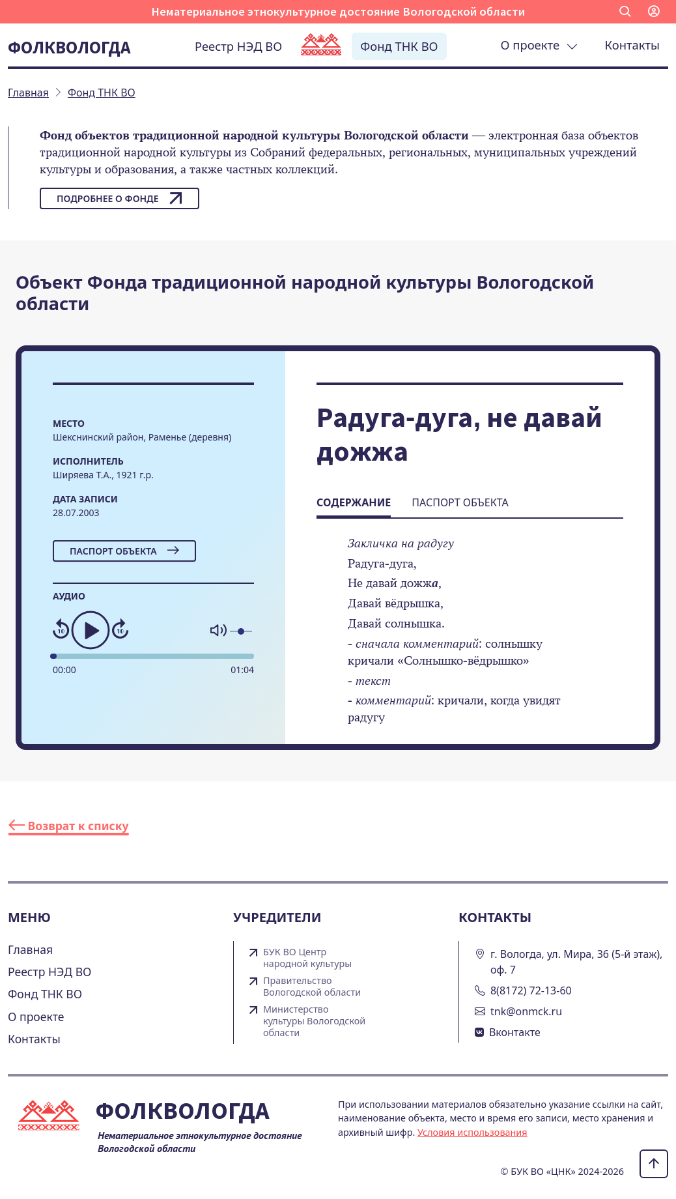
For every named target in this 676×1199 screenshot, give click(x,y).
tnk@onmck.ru (526, 1011)
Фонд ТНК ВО (399, 46)
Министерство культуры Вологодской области (314, 1021)
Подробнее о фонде (119, 198)
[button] (625, 11)
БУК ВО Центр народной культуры (307, 958)
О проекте (539, 44)
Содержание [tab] (354, 502)
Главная (30, 949)
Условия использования (472, 1132)
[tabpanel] (470, 639)
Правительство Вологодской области (312, 986)
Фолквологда (69, 47)
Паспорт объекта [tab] (460, 502)
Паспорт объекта (124, 551)
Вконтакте (515, 1032)
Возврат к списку (68, 825)
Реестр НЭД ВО (238, 46)
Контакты (632, 44)
